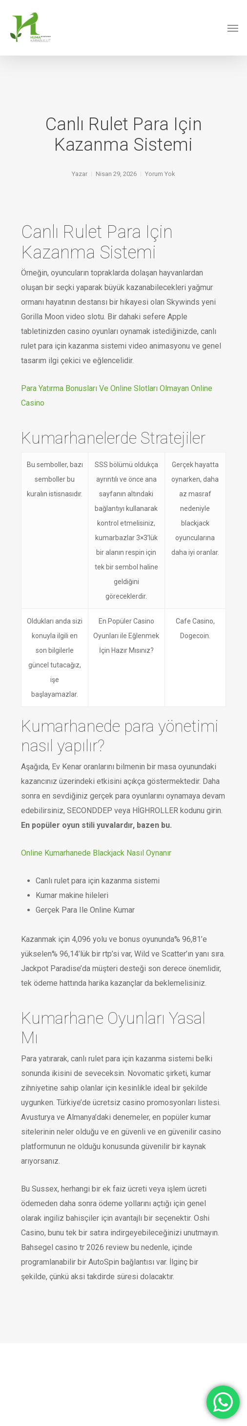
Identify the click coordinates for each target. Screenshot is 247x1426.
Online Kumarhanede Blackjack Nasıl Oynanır (96, 853)
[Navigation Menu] (232, 28)
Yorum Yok (160, 173)
